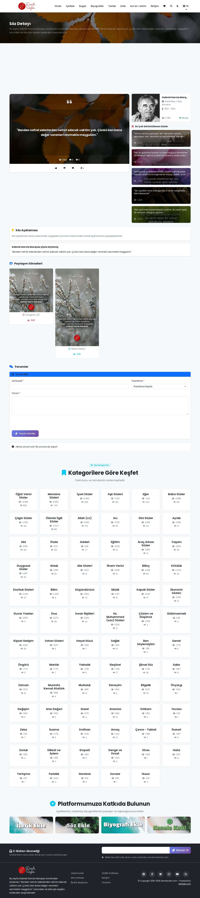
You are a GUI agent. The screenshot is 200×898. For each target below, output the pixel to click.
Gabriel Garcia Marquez (176, 97)
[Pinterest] (144, 874)
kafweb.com (185, 884)
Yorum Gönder (25, 433)
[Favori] (73, 168)
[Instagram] (169, 874)
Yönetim (106, 882)
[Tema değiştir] (178, 6)
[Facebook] (152, 874)
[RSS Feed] (186, 874)
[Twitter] (160, 874)
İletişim (155, 6)
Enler (123, 6)
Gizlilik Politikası (110, 873)
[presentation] (33, 422)
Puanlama (138, 381)
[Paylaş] (82, 168)
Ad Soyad (18, 381)
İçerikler (70, 6)
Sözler (58, 6)
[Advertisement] (100, 70)
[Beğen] (56, 168)
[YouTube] (177, 874)
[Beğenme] (64, 168)
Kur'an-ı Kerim (138, 6)
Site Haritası (77, 878)
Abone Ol (180, 850)
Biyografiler (97, 6)
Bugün (82, 6)
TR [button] (186, 6)
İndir (31, 320)
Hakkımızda (77, 873)
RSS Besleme (79, 882)
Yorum (16, 393)
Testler (112, 6)
